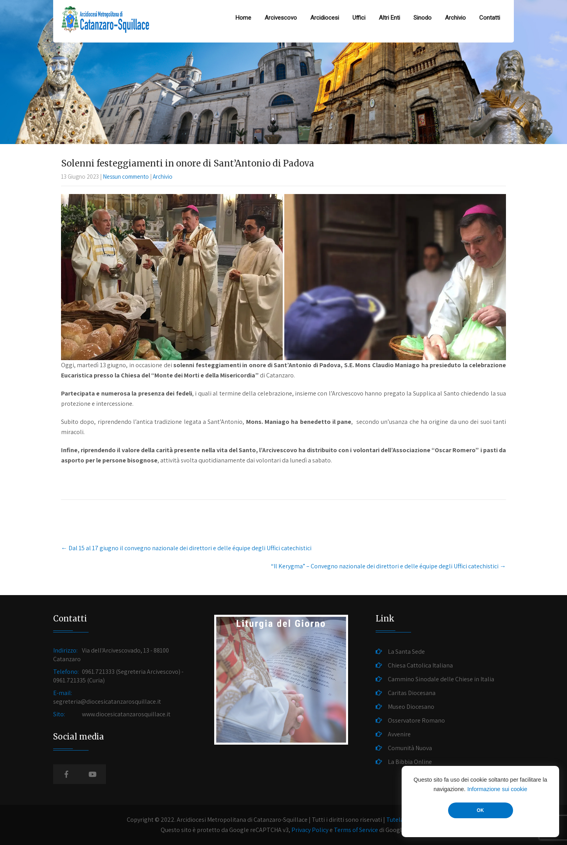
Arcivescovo (281, 17)
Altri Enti (389, 17)
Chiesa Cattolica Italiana (420, 665)
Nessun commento (126, 176)
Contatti (489, 17)
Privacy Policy (309, 830)
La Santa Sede (406, 651)
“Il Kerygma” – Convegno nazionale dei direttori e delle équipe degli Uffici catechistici (388, 566)
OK (480, 810)
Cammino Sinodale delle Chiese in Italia (441, 679)
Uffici (358, 17)
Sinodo (422, 17)
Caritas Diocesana (411, 693)
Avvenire (399, 734)
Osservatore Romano (416, 720)
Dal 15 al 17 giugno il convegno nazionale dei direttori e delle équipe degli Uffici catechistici (186, 548)
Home (243, 17)
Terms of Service (356, 830)
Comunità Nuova (410, 748)
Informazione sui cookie (497, 789)
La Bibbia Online (410, 762)
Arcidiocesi (324, 17)
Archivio (455, 17)
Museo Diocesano (411, 707)
